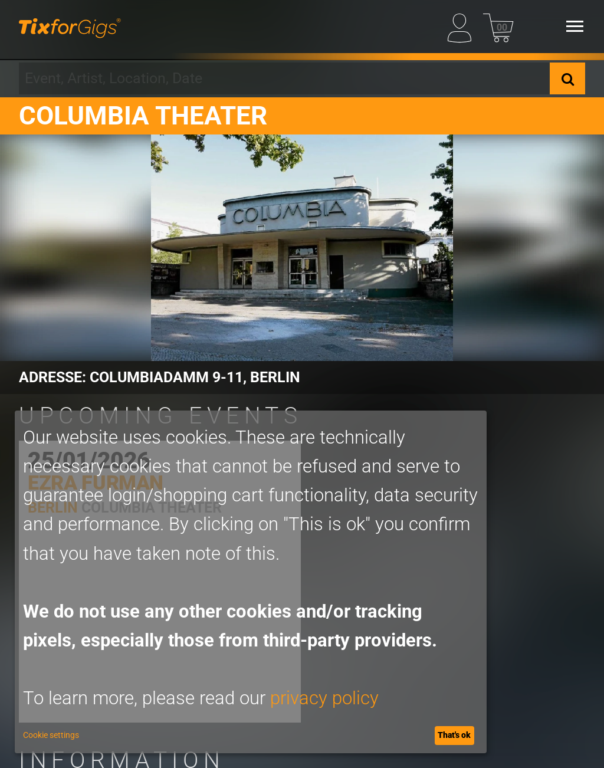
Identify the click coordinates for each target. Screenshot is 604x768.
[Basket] (498, 26)
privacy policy (324, 698)
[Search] (567, 78)
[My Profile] (463, 26)
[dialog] (251, 582)
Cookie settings (51, 735)
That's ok (454, 735)
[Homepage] (70, 26)
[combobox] (284, 78)
